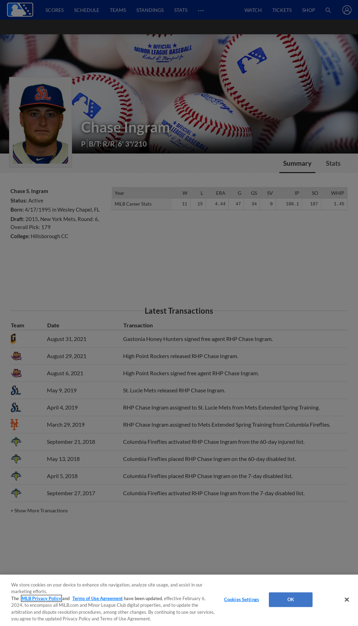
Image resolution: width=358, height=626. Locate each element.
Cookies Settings (241, 599)
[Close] (347, 599)
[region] (179, 600)
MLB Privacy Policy (41, 598)
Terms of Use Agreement (97, 598)
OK (290, 599)
